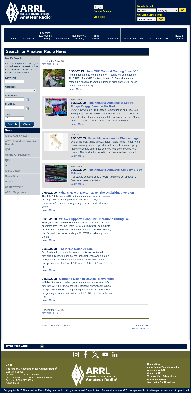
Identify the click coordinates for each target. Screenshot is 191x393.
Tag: (7, 114)
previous (46, 64)
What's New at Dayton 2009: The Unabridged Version (96, 192)
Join (149, 367)
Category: (10, 86)
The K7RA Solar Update (76, 248)
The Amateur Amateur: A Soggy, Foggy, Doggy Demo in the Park (102, 104)
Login (98, 7)
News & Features (51, 325)
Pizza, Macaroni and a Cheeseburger (114, 138)
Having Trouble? (140, 328)
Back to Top (142, 325)
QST (7, 149)
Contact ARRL (154, 373)
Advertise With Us (156, 370)
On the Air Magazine (17, 154)
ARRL (43, 12)
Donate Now (153, 364)
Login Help (99, 17)
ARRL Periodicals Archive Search (21, 143)
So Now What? (14, 186)
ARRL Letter (12, 170)
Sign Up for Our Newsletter (161, 382)
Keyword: (10, 77)
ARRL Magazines (15, 192)
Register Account (103, 11)
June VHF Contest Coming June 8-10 (112, 71)
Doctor (9, 181)
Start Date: (11, 95)
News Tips (11, 176)
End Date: (10, 104)
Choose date (28, 99)
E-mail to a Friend (156, 379)
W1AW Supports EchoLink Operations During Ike (94, 219)
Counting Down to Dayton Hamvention (86, 278)
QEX (7, 160)
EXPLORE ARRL (17, 346)
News (8, 130)
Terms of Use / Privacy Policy (162, 376)
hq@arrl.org (12, 383)
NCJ (7, 165)
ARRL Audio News (16, 135)
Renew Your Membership (166, 367)
